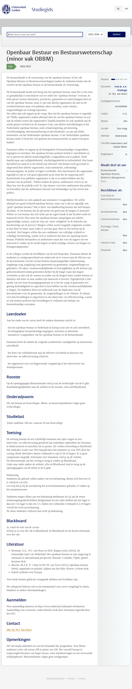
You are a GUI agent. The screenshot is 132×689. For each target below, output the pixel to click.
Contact (82, 678)
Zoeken (116, 34)
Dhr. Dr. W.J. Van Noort (19, 629)
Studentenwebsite (55, 678)
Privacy (71, 678)
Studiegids (42, 10)
